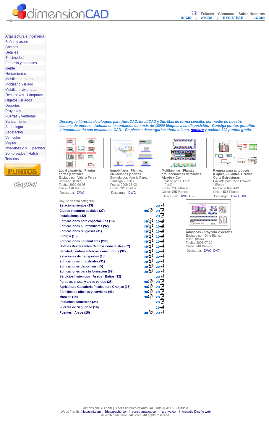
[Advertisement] (129, 73)
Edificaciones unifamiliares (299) (83, 241)
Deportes (12, 106)
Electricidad (14, 58)
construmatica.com (145, 411)
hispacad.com (91, 411)
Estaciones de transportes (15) (82, 256)
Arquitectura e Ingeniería (24, 36)
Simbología (14, 127)
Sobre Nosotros (252, 14)
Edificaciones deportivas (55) (81, 266)
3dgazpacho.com (116, 411)
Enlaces (207, 14)
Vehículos (13, 138)
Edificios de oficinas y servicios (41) (86, 291)
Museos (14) (68, 297)
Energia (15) (68, 236)
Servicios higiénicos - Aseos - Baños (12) (90, 276)
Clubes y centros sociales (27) (82, 210)
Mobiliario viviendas (20, 90)
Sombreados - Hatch (21, 153)
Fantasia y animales (21, 63)
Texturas (12, 159)
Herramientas (16, 74)
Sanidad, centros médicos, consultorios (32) (92, 251)
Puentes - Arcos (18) (74, 312)
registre (197, 130)
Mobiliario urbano (19, 79)
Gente (10, 68)
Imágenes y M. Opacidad (25, 148)
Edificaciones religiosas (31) (80, 231)
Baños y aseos (17, 42)
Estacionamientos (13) (76, 205)
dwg (81, 192)
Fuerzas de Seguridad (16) (79, 307)
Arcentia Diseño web (196, 411)
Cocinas (11, 47)
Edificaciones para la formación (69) (86, 271)
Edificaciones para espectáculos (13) (87, 221)
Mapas (10, 143)
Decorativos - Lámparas (24, 95)
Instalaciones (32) (72, 215)
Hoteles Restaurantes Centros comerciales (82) (94, 246)
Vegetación (14, 132)
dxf (192, 196)
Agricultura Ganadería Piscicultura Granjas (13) (94, 286)
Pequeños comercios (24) (78, 302)
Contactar (226, 14)
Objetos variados (18, 100)
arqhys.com (170, 411)
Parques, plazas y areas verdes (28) (86, 281)
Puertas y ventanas (20, 116)
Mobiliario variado (19, 84)
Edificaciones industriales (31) (82, 261)
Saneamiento (15, 122)
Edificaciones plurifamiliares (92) (83, 226)
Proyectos (13, 111)
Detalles (11, 52)
